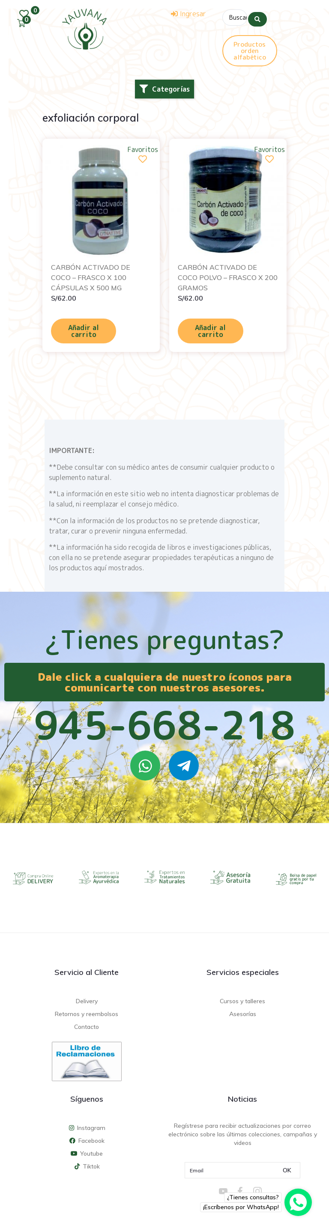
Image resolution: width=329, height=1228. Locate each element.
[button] (164, 87)
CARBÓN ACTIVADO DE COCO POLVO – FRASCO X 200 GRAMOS (228, 276)
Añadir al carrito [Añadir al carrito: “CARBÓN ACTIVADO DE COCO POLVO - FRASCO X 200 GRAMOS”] (210, 330)
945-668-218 (164, 724)
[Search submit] (257, 16)
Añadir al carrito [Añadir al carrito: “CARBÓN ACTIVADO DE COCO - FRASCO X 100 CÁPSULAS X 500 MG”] (83, 330)
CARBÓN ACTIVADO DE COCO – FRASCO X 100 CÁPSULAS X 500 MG (90, 276)
